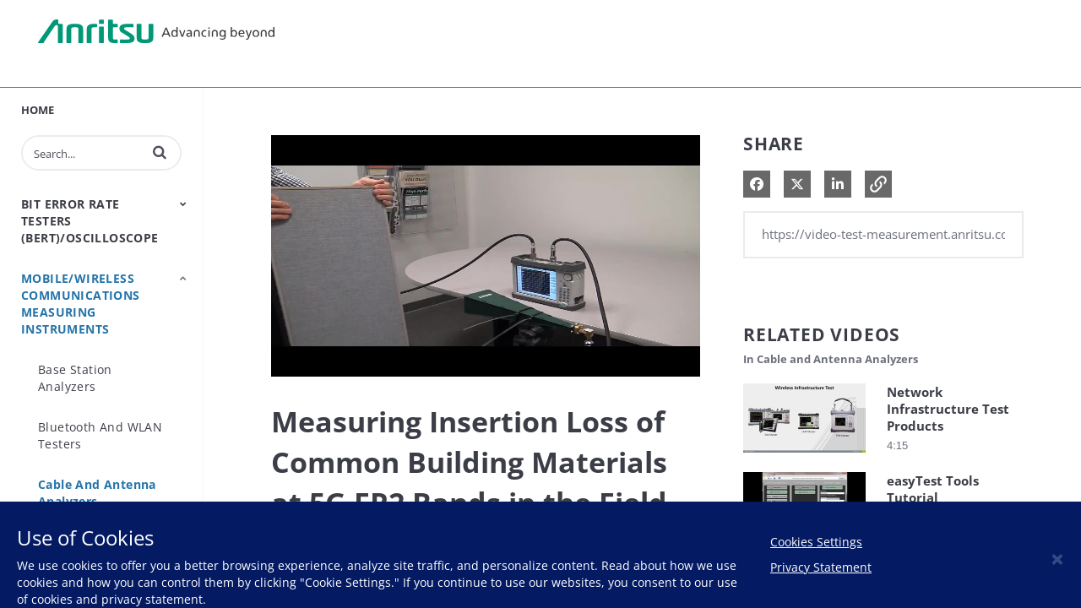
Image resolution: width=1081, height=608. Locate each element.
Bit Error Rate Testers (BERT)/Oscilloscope (90, 221)
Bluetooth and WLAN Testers (100, 435)
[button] (159, 152)
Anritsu (156, 32)
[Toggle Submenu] (183, 203)
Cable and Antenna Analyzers (97, 492)
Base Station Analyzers (75, 377)
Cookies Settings (816, 542)
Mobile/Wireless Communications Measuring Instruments (80, 303)
